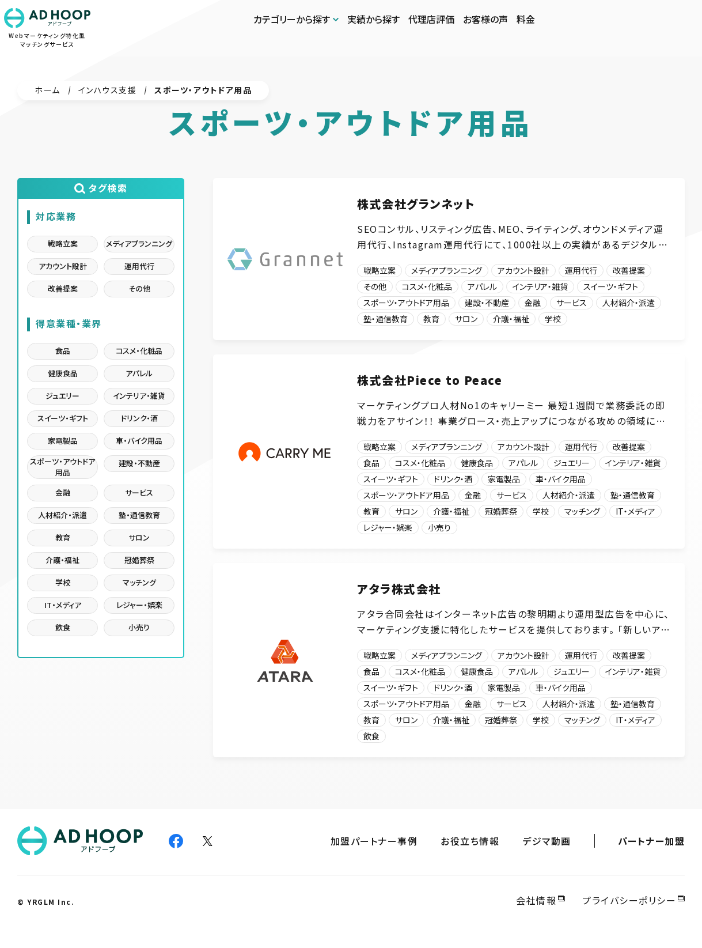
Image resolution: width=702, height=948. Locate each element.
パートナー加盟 (651, 841)
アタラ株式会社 (399, 589)
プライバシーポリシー (629, 901)
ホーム (47, 90)
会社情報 (536, 901)
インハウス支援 (107, 90)
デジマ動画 (546, 841)
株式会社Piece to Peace (429, 380)
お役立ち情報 (470, 841)
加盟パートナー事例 (374, 841)
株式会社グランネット (416, 203)
